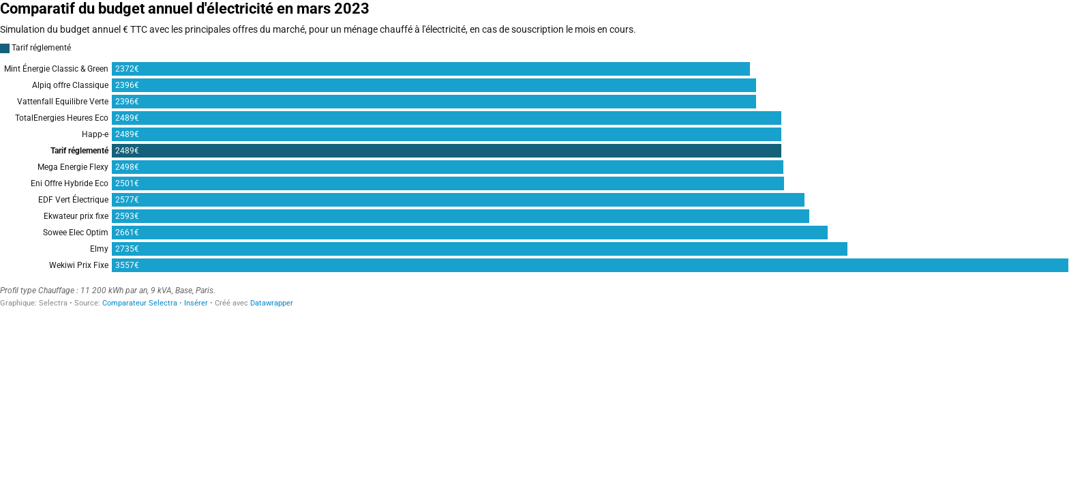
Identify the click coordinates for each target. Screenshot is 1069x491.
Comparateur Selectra (139, 303)
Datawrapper (271, 303)
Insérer (196, 303)
